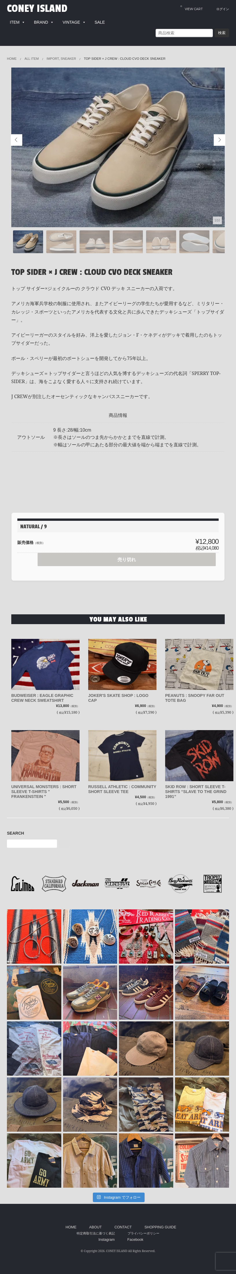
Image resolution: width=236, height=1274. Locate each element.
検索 (222, 33)
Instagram (106, 1240)
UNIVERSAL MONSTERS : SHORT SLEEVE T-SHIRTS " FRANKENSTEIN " (43, 791)
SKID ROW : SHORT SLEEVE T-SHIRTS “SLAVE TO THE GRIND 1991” (195, 791)
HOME (71, 1227)
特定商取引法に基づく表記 (96, 1233)
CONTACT (123, 1227)
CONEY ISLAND (37, 8)
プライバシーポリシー (143, 1233)
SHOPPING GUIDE (160, 1227)
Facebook (135, 1240)
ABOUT (95, 1227)
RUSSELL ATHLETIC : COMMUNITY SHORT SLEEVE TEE (122, 789)
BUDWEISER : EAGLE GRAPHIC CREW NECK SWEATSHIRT (42, 698)
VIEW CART (191, 7)
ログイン (222, 9)
